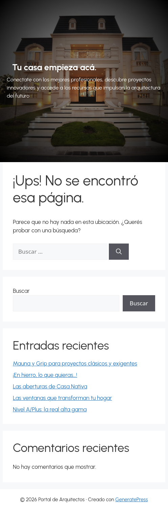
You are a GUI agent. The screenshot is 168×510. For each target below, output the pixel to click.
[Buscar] (119, 252)
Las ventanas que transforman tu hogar (62, 397)
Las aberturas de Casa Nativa (50, 386)
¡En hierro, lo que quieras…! (45, 375)
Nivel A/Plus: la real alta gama (50, 409)
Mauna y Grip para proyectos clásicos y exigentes (75, 363)
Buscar (21, 290)
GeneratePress (131, 499)
